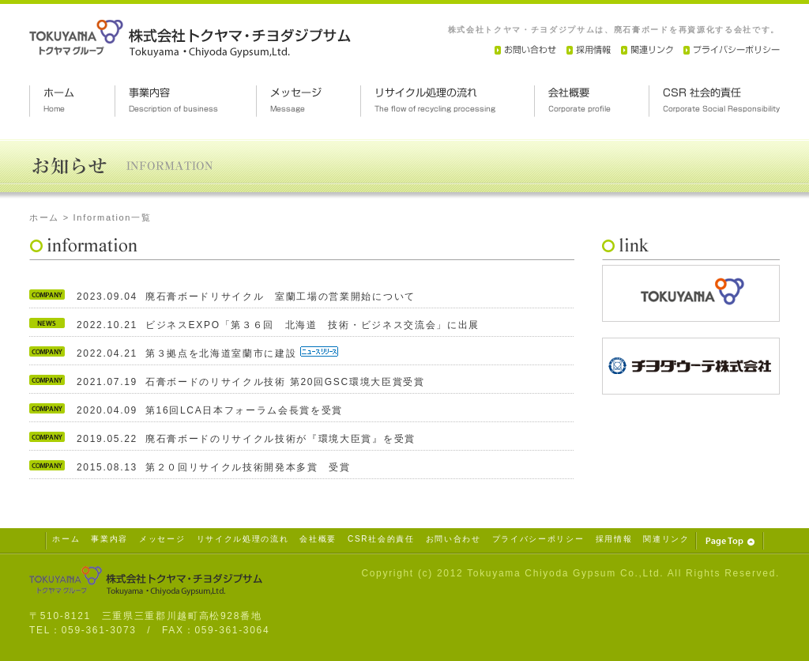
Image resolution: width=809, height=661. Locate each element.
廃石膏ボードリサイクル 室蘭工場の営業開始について (280, 296)
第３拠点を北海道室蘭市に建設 (223, 353)
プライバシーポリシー (538, 538)
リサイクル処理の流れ (243, 538)
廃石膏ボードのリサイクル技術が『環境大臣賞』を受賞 (280, 438)
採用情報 (614, 538)
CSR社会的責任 (381, 538)
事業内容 (109, 538)
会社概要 (318, 538)
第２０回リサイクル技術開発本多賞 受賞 (248, 467)
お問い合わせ (453, 538)
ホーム (44, 217)
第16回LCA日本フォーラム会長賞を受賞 (244, 410)
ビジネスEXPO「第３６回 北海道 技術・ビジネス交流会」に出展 (312, 324)
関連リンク (666, 538)
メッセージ (162, 538)
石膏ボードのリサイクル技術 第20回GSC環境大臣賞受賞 (285, 381)
